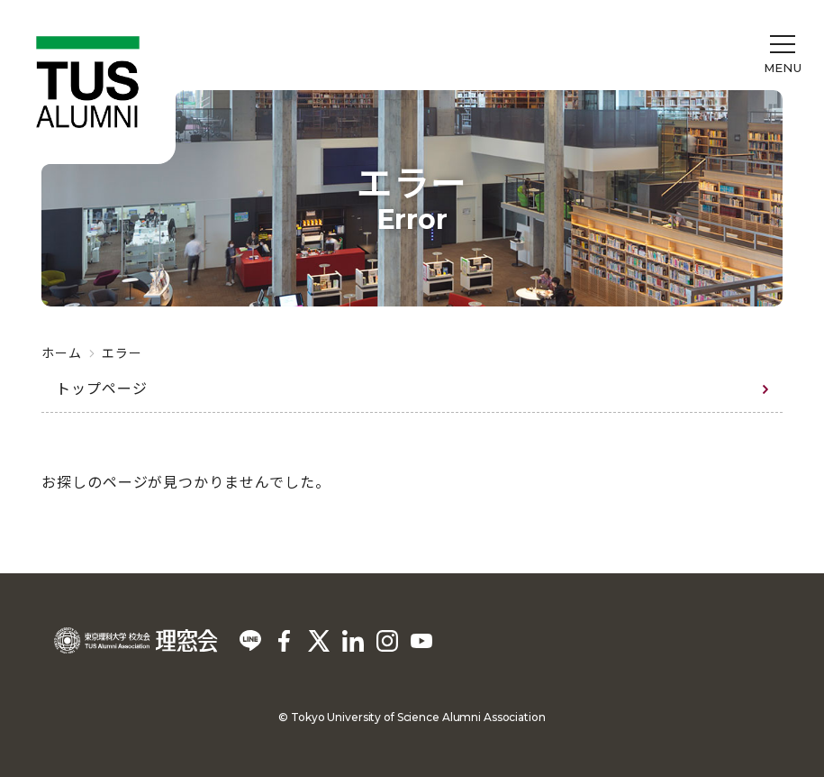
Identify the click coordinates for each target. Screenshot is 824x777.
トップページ (102, 387)
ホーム (61, 352)
